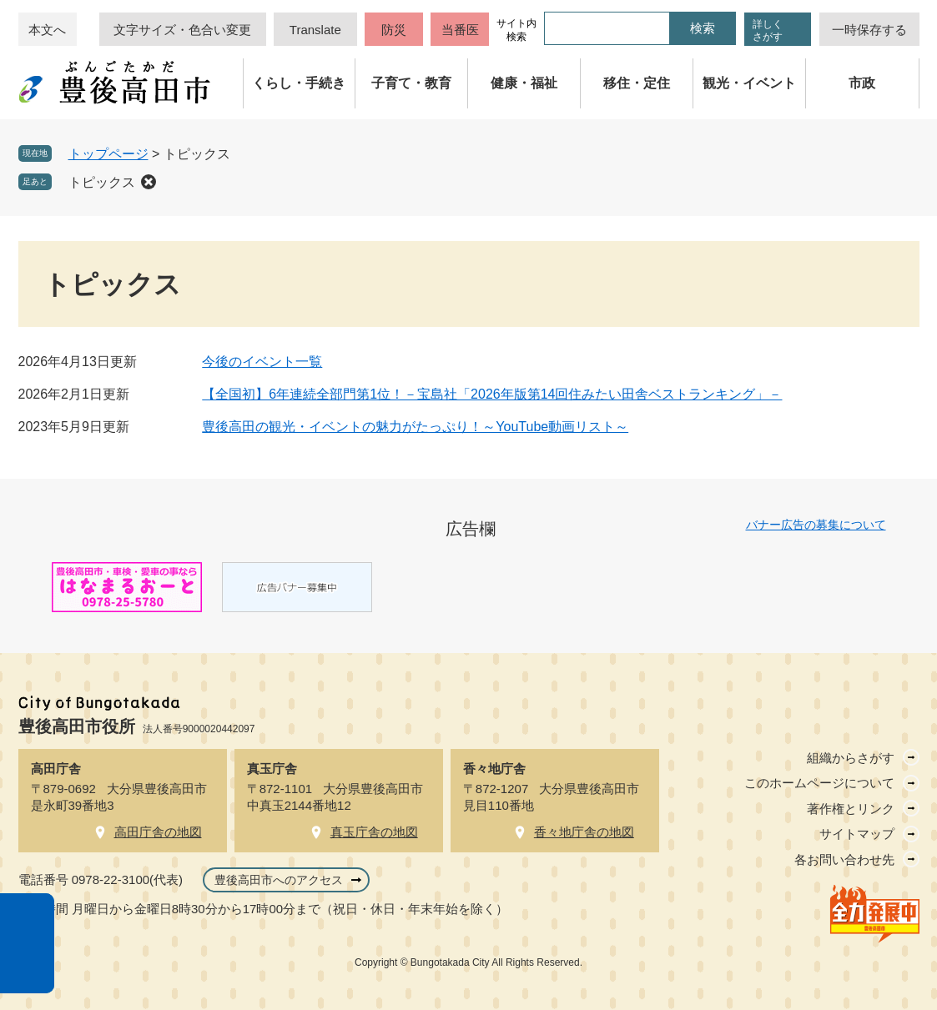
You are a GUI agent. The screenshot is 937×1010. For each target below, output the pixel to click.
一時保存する (869, 30)
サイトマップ (856, 834)
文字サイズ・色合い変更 (182, 30)
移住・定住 (636, 83)
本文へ (47, 30)
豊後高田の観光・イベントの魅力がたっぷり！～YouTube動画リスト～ (415, 427)
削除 (148, 181)
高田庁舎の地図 (158, 832)
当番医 (460, 30)
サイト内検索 (516, 30)
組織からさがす (850, 758)
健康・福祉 (524, 83)
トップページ (108, 154)
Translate (315, 30)
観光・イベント (749, 83)
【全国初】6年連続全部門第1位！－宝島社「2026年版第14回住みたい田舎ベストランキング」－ (492, 394)
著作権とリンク (850, 808)
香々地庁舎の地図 (584, 832)
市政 (862, 83)
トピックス (101, 182)
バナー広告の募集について (816, 524)
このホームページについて (819, 783)
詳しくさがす (768, 30)
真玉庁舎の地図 (374, 832)
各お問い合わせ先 (844, 859)
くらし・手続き (298, 83)
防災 (393, 30)
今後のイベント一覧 (262, 361)
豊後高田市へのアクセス (278, 880)
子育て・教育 (411, 83)
